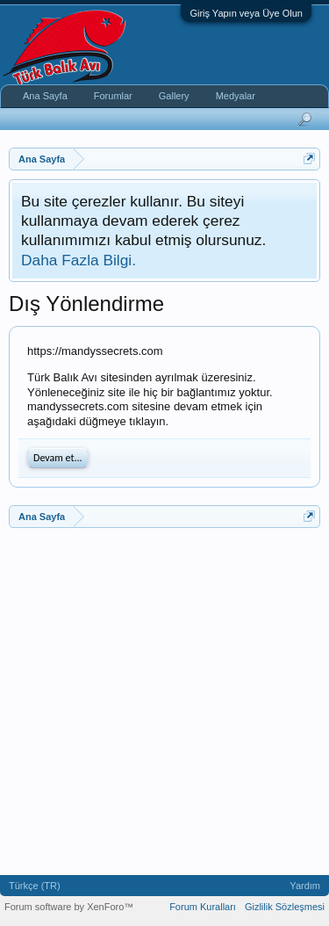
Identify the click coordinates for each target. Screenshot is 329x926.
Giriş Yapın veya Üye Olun (246, 13)
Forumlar (113, 95)
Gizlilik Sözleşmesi (285, 906)
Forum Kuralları (202, 906)
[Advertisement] (164, 701)
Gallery (174, 95)
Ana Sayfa (45, 95)
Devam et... (57, 458)
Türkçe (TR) (35, 885)
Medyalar (235, 95)
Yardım (305, 885)
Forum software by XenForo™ (68, 906)
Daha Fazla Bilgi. (78, 260)
